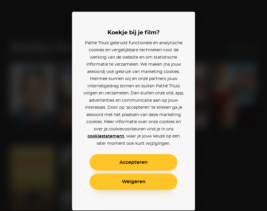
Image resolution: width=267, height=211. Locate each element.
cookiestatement (106, 136)
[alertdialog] (133, 105)
